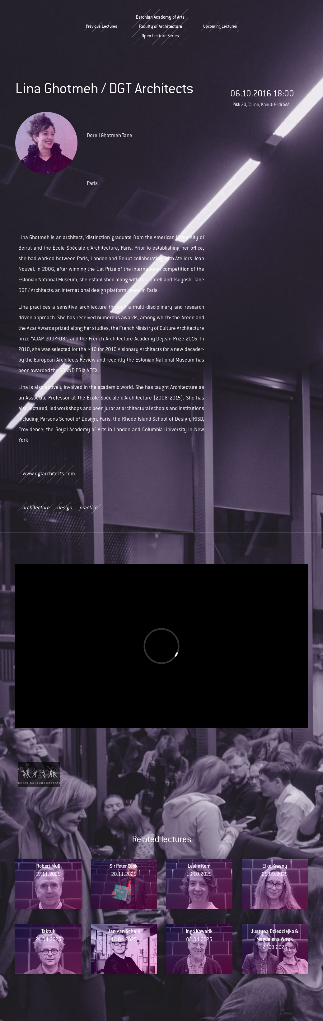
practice (88, 508)
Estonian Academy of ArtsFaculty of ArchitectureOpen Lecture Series (160, 27)
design (64, 508)
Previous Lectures (101, 27)
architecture (35, 508)
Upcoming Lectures (220, 27)
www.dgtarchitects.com (49, 474)
